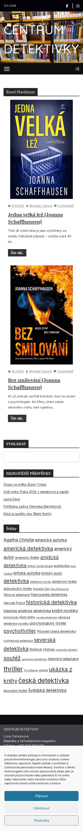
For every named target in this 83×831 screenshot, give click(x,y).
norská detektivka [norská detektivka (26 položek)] (46, 617)
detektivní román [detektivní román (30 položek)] (40, 581)
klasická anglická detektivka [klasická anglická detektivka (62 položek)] (27, 611)
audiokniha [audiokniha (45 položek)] (61, 566)
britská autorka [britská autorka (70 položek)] (27, 573)
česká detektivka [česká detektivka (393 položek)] (43, 680)
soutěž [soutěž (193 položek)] (12, 658)
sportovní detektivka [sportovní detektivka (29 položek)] (34, 659)
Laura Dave (12, 499)
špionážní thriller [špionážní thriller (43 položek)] (15, 691)
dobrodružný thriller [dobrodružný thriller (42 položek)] (18, 589)
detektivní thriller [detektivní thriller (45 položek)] (64, 581)
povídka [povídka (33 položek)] (23, 623)
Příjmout (41, 796)
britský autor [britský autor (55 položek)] (51, 573)
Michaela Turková (40, 205)
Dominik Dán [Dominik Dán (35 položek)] (41, 589)
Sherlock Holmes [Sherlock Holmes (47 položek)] (42, 649)
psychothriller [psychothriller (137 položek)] (20, 631)
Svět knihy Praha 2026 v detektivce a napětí (36, 492)
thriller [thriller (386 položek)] (13, 669)
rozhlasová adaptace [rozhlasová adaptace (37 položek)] (18, 640)
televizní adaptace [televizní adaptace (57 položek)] (63, 659)
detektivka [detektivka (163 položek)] (16, 581)
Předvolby (41, 820)
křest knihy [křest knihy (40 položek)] (27, 617)
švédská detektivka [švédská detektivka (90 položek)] (47, 690)
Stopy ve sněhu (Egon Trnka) (25, 484)
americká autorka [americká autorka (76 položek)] (51, 540)
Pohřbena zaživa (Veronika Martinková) (32, 506)
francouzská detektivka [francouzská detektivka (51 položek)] (49, 595)
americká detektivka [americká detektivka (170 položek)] (28, 548)
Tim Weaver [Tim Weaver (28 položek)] (31, 670)
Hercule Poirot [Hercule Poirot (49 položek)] (14, 603)
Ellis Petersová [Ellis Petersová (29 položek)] (59, 589)
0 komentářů (64, 205)
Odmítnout (41, 808)
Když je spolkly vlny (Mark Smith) (28, 514)
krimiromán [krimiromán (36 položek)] (11, 617)
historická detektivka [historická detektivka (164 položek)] (51, 602)
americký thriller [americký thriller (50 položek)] (27, 557)
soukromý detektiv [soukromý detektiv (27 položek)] (66, 649)
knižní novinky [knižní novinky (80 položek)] (65, 610)
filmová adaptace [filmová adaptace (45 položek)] (17, 595)
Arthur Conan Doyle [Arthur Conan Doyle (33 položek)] (40, 566)
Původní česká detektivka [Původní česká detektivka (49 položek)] (56, 631)
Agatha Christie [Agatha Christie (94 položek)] (19, 540)
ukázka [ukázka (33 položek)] (43, 670)
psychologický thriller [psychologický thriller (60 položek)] (48, 623)
